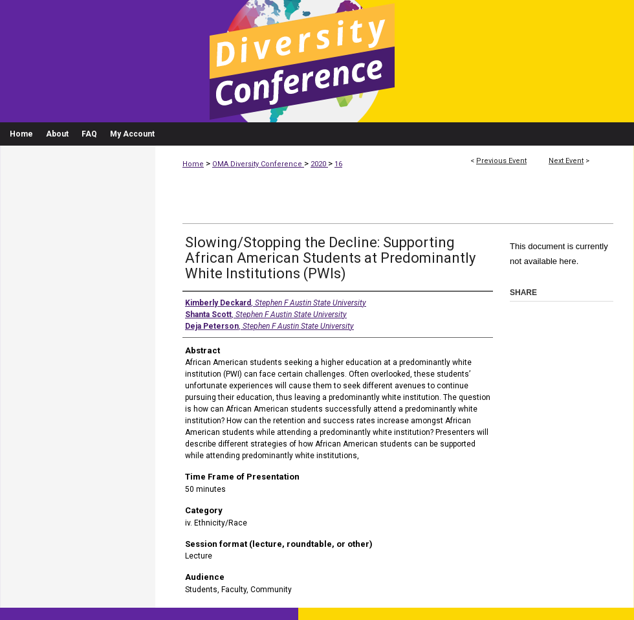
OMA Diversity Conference (258, 164)
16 (338, 164)
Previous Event (501, 161)
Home (193, 164)
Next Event (566, 161)
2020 (319, 164)
